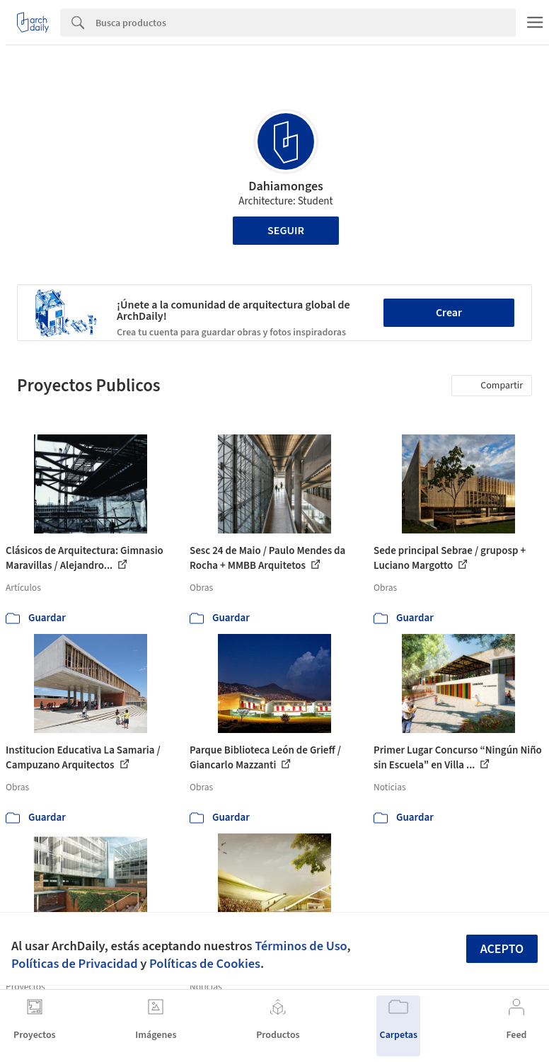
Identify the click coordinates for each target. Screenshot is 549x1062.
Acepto (502, 949)
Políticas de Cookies (204, 963)
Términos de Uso (301, 946)
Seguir (285, 230)
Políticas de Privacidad (74, 963)
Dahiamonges (285, 186)
